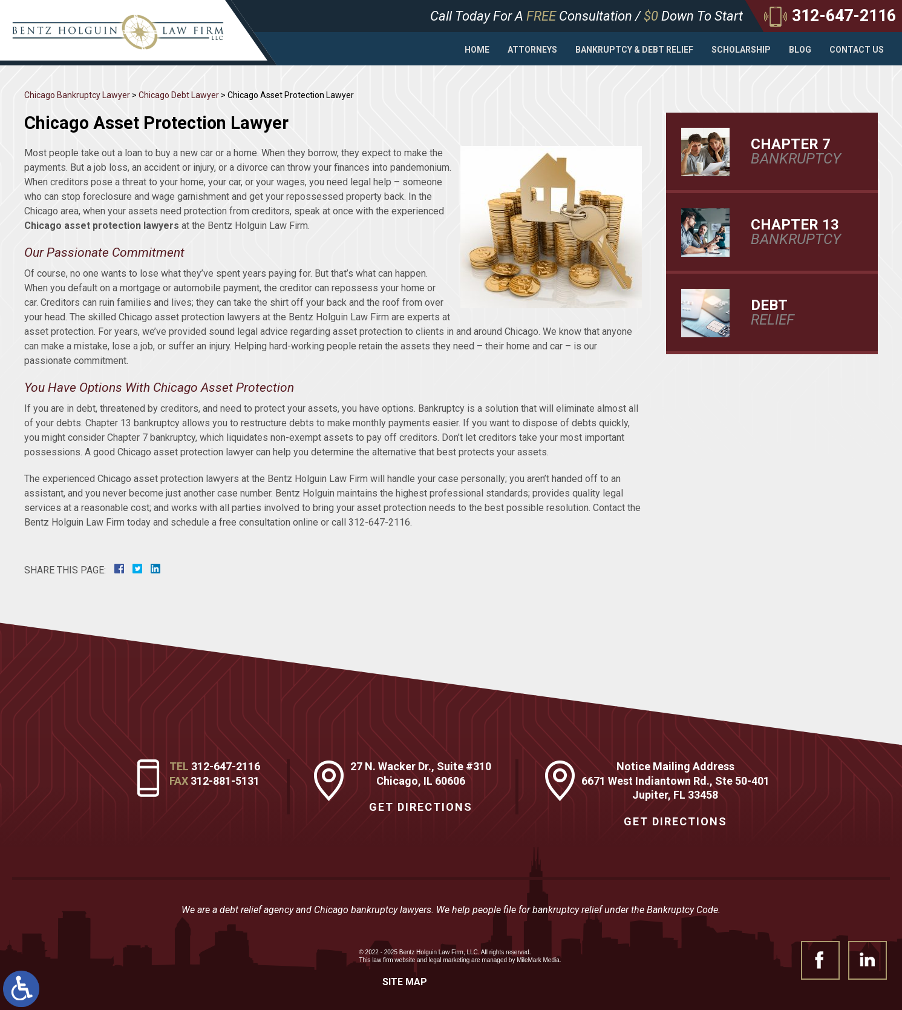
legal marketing (449, 960)
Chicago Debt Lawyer (179, 95)
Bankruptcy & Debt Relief (634, 49)
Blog (800, 49)
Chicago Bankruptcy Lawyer (77, 95)
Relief (802, 312)
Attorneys (532, 49)
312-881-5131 (225, 780)
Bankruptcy (802, 151)
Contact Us (856, 49)
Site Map (404, 982)
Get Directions (420, 806)
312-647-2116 (225, 766)
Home (477, 49)
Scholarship (741, 49)
